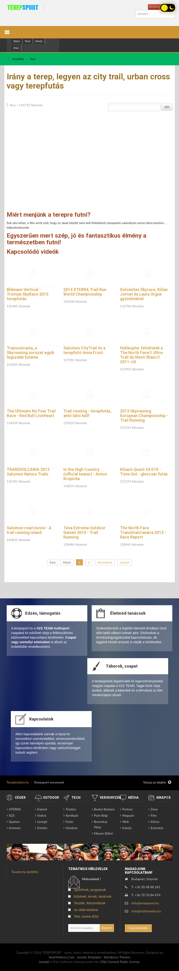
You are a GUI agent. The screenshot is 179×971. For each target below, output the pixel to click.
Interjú (39, 41)
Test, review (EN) (86, 916)
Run (32, 59)
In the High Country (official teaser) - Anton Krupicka (85, 474)
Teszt (27, 41)
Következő (104, 562)
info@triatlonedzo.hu (146, 911)
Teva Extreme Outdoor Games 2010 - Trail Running (84, 532)
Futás (69, 822)
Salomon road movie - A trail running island (29, 530)
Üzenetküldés (138, 928)
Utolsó (124, 562)
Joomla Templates (89, 957)
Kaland (42, 809)
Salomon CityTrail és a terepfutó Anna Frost (84, 350)
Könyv (155, 822)
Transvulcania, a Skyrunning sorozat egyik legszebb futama (30, 353)
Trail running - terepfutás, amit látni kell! (87, 413)
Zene (154, 809)
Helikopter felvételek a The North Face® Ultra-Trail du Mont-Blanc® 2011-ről (142, 355)
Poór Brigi (101, 815)
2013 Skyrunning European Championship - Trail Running (144, 416)
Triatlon (71, 809)
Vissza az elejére (157, 782)
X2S (12, 815)
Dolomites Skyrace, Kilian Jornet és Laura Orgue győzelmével (144, 294)
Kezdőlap (18, 59)
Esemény (157, 828)
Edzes (17, 41)
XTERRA (15, 809)
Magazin (128, 815)
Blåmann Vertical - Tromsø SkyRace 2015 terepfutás (27, 294)
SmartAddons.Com (61, 957)
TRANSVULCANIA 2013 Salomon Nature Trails (28, 471)
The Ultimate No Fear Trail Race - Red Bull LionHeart (31, 413)
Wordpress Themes (117, 957)
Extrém (42, 828)
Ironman (15, 828)
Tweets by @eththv (25, 872)
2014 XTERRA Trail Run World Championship (84, 292)
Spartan (14, 822)
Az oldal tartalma (86, 910)
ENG (16, 47)
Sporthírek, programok (90, 890)
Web (125, 822)
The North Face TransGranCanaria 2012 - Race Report (143, 532)
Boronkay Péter (100, 824)
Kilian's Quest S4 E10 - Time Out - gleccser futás (144, 471)
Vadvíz (42, 815)
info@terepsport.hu (145, 903)
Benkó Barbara (104, 809)
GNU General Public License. (120, 962)
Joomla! (44, 962)
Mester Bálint (103, 833)
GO (167, 107)
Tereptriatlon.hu (18, 782)
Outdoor (72, 828)
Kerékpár (72, 815)
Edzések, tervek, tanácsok (93, 896)
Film (154, 815)
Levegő (42, 822)
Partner (127, 809)
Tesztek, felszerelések (90, 903)
